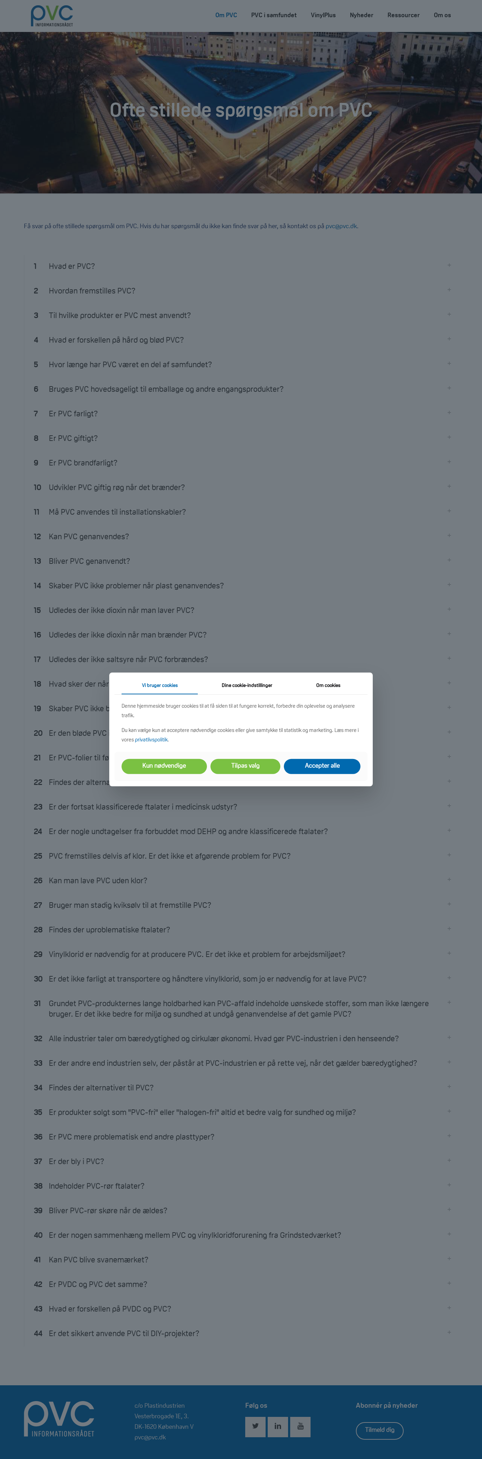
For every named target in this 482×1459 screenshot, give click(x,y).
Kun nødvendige (164, 766)
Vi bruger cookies (160, 686)
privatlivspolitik (151, 740)
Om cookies (328, 686)
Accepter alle (322, 766)
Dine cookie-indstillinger (247, 686)
